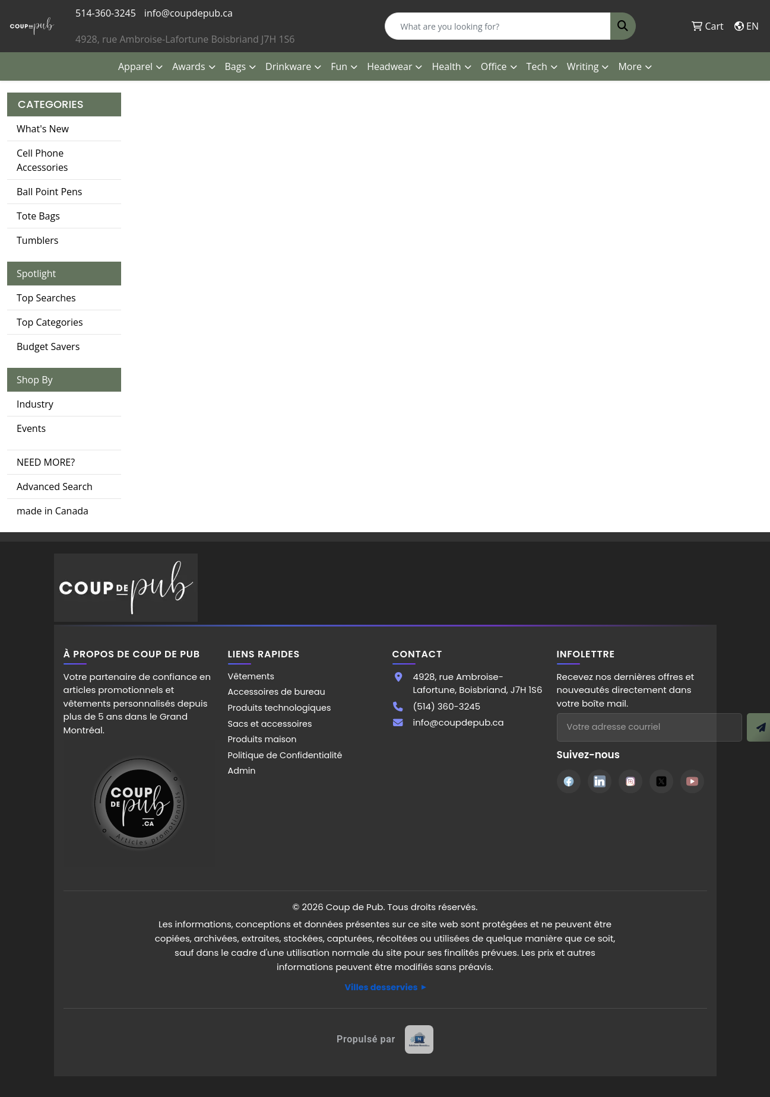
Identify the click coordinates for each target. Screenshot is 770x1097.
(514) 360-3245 (447, 706)
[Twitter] (661, 781)
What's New (43, 128)
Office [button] (494, 66)
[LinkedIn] (599, 781)
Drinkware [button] (288, 66)
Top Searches (46, 297)
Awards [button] (188, 66)
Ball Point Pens (49, 191)
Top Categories (50, 322)
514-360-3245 (105, 13)
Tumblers (37, 240)
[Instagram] (630, 781)
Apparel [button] (135, 66)
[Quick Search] (497, 26)
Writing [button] (583, 66)
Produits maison (262, 739)
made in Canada (52, 510)
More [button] (630, 66)
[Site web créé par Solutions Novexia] (385, 1039)
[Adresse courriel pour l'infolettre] (649, 727)
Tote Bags (38, 215)
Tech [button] (537, 66)
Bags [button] (235, 66)
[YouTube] (692, 781)
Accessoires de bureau (276, 692)
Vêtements (251, 676)
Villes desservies (380, 987)
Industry (35, 404)
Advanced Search (55, 486)
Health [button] (446, 66)
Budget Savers (48, 346)
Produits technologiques (279, 708)
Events (31, 428)
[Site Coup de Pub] (139, 803)
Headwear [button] (389, 66)
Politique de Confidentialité (285, 755)
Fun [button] (339, 66)
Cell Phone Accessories (42, 160)
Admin (242, 771)
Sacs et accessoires (270, 724)
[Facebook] (569, 781)
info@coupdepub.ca (188, 13)
